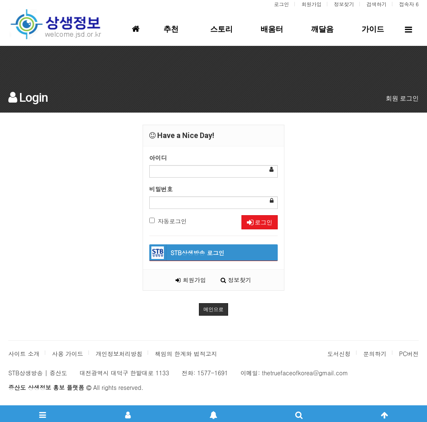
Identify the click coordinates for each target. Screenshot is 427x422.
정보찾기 (344, 4)
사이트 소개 (24, 353)
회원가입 (311, 4)
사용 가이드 (67, 353)
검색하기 (377, 4)
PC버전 (409, 353)
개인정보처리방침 (118, 353)
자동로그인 (168, 221)
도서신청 (339, 353)
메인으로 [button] (213, 309)
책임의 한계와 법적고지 (186, 353)
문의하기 (375, 353)
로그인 (281, 4)
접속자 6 (409, 4)
